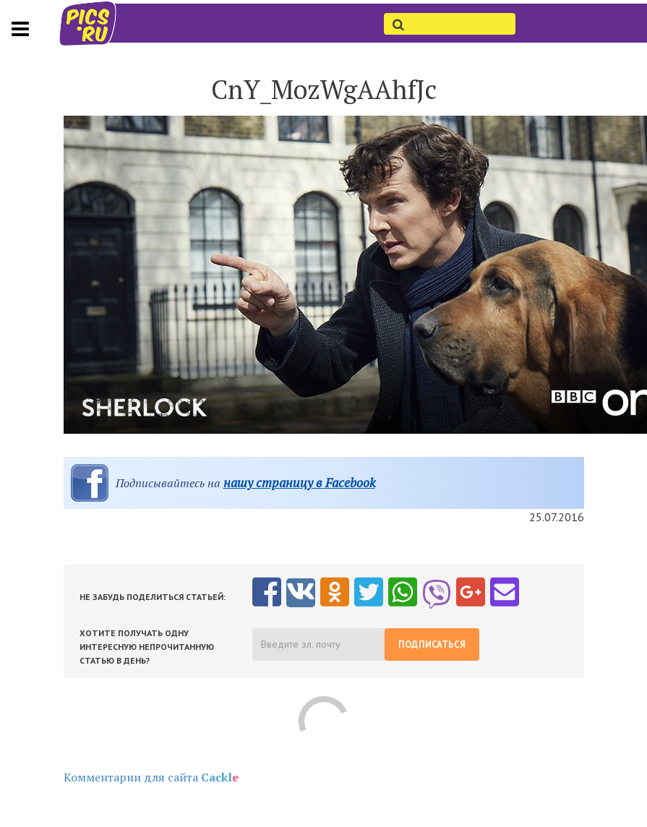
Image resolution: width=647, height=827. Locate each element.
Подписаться (432, 644)
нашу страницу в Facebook (299, 482)
